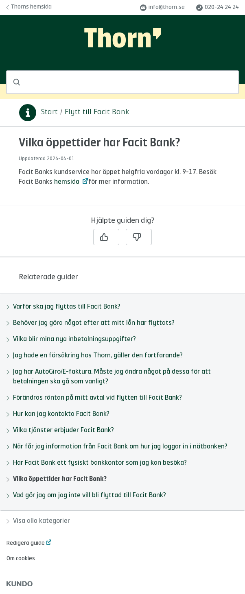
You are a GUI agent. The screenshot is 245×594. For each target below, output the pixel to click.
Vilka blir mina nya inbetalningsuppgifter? (71, 339)
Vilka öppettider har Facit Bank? (57, 479)
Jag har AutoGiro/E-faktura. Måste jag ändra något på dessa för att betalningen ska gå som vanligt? (109, 377)
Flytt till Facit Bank (97, 112)
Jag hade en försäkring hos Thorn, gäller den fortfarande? (95, 355)
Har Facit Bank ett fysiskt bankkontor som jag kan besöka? (97, 463)
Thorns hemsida (29, 7)
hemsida (67, 182)
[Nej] (139, 237)
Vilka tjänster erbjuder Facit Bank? (60, 430)
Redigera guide (26, 543)
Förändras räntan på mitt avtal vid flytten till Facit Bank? (94, 398)
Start (49, 112)
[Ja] (106, 237)
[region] (122, 171)
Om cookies (21, 558)
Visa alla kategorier (38, 521)
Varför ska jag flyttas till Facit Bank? (63, 307)
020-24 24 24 (217, 7)
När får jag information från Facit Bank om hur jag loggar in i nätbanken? (117, 447)
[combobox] (122, 82)
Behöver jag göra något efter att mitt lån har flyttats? (91, 323)
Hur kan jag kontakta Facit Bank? (58, 414)
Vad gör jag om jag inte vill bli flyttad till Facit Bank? (86, 495)
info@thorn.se (162, 7)
